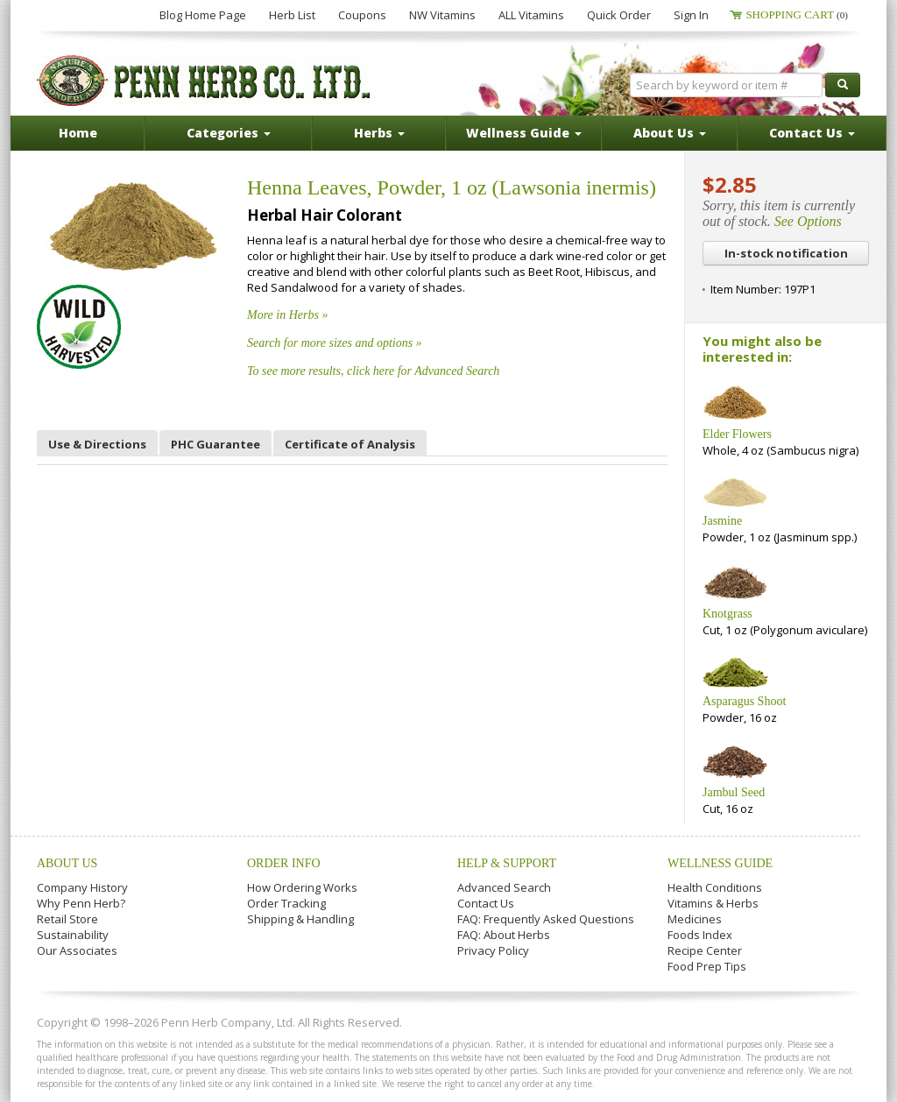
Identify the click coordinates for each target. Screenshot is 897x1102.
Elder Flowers (737, 434)
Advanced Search (504, 887)
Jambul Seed (734, 792)
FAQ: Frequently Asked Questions (545, 919)
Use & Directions (97, 444)
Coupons (362, 15)
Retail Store (67, 919)
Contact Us (485, 903)
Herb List (292, 15)
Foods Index (699, 935)
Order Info (284, 863)
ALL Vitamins (531, 15)
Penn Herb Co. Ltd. (205, 80)
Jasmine (722, 520)
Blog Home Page (202, 15)
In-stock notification (786, 253)
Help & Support (506, 863)
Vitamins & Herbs (713, 903)
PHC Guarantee (215, 444)
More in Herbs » (287, 314)
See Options (808, 221)
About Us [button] (669, 132)
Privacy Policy (493, 950)
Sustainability (73, 935)
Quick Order (619, 15)
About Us (67, 863)
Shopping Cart (796, 14)
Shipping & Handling (300, 919)
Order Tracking (286, 903)
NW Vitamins (442, 15)
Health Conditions (714, 887)
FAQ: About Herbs (503, 935)
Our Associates (77, 950)
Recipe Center (704, 950)
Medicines (694, 919)
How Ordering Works (302, 887)
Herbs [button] (379, 132)
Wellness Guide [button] (524, 132)
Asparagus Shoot (744, 701)
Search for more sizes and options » (334, 343)
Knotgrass (727, 613)
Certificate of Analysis (350, 444)
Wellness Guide (720, 863)
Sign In (691, 15)
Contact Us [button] (812, 132)
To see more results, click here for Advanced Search (373, 371)
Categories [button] (229, 132)
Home (78, 132)
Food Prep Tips (706, 966)
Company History (82, 887)
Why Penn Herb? (81, 903)
